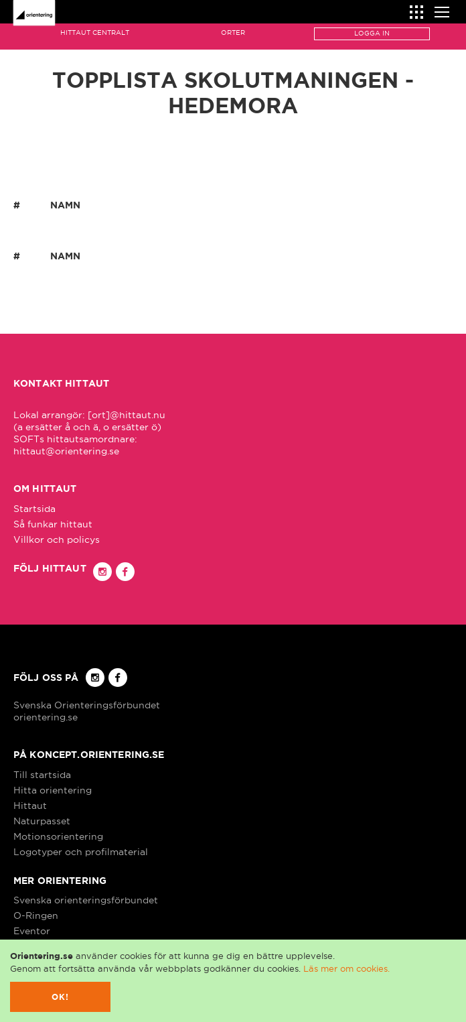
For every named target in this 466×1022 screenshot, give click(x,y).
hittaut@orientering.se (66, 451)
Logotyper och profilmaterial (80, 851)
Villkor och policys (56, 539)
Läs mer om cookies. (346, 968)
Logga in (372, 33)
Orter (233, 32)
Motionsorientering (58, 836)
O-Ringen (35, 915)
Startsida (34, 508)
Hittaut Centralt (94, 32)
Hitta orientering (52, 790)
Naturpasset (41, 821)
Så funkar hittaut (52, 524)
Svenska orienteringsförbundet (85, 900)
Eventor (31, 930)
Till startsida (42, 774)
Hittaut (30, 805)
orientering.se (45, 717)
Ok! (61, 997)
